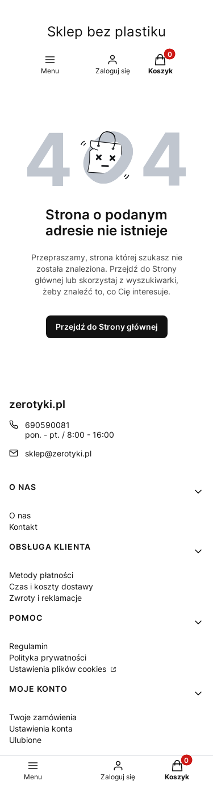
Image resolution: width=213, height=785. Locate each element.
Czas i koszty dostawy (51, 586)
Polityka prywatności (47, 657)
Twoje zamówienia (43, 717)
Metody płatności (41, 575)
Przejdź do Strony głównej (107, 326)
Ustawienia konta (41, 728)
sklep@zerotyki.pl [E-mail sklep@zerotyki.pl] (58, 453)
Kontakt (23, 526)
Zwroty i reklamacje (45, 598)
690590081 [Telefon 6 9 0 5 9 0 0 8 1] (47, 425)
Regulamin (28, 646)
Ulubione (25, 740)
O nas (20, 515)
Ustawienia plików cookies (58, 669)
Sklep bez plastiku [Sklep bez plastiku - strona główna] (106, 31)
